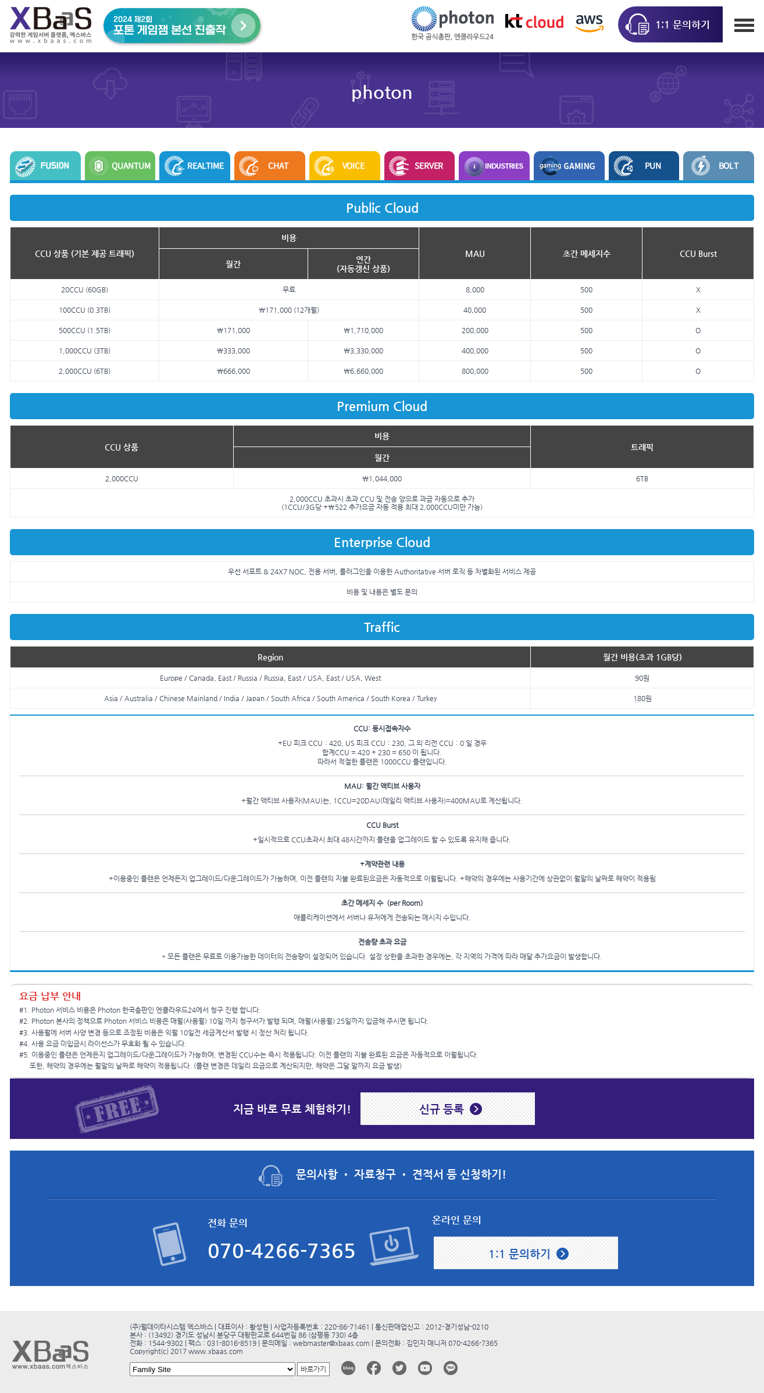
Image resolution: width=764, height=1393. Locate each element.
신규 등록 (441, 1108)
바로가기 (313, 1369)
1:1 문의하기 (519, 1253)
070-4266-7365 (282, 1251)
